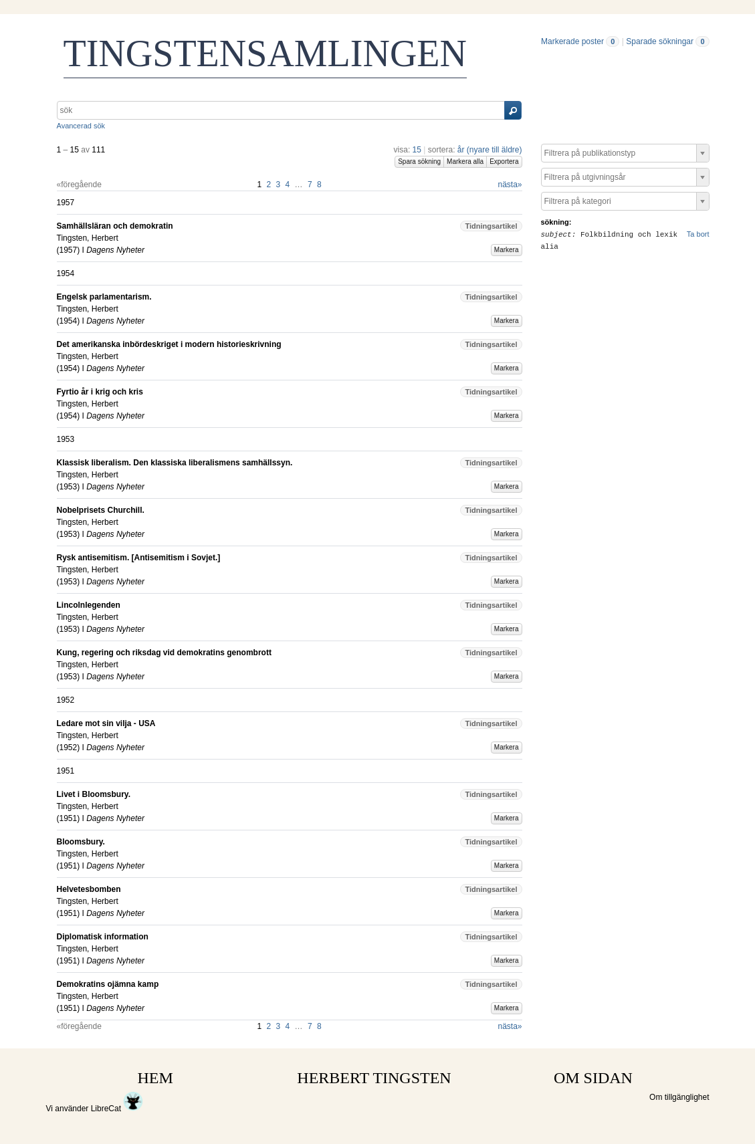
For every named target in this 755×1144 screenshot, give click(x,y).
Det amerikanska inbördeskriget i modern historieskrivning (169, 344)
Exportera (504, 161)
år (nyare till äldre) (489, 149)
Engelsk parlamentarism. (104, 297)
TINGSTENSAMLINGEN (265, 53)
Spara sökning (419, 161)
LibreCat (117, 1108)
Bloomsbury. (81, 841)
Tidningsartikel (491, 226)
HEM (155, 1077)
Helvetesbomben (89, 889)
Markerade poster (572, 41)
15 (417, 149)
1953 (69, 486)
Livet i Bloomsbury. (93, 794)
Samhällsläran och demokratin (115, 226)
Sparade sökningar (659, 41)
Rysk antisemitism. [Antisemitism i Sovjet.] (139, 557)
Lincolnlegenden (88, 605)
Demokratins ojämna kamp (108, 984)
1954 (69, 321)
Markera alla (465, 161)
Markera (506, 249)
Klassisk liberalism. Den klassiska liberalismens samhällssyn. (175, 462)
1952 (69, 747)
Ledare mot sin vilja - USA (106, 723)
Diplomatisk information (102, 936)
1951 (69, 818)
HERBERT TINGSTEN (374, 1077)
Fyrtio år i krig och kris (100, 391)
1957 (69, 250)
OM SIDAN (593, 1077)
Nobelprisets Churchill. (100, 510)
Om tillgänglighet (679, 1097)
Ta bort (698, 234)
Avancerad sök (81, 126)
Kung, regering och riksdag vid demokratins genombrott (164, 652)
